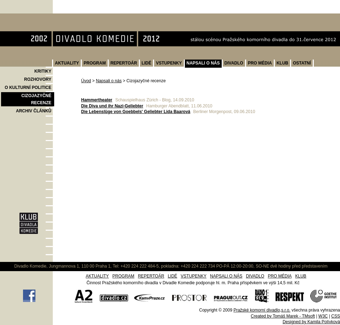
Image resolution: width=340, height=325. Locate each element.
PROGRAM (95, 63)
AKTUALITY (67, 63)
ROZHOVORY (37, 79)
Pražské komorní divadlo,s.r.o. (261, 310)
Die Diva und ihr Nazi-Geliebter (112, 105)
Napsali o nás (109, 80)
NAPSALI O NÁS (203, 63)
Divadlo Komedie (22, 17)
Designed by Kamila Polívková (311, 321)
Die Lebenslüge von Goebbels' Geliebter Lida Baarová (135, 111)
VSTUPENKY (169, 63)
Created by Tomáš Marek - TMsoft (283, 316)
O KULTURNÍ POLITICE (28, 87)
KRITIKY (42, 71)
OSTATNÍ (302, 63)
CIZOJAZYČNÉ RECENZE (36, 99)
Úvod (86, 80)
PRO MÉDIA (260, 63)
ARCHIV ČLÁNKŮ (33, 110)
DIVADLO (234, 63)
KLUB (282, 63)
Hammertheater (96, 99)
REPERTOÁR (123, 63)
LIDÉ (146, 63)
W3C (323, 316)
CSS (335, 316)
